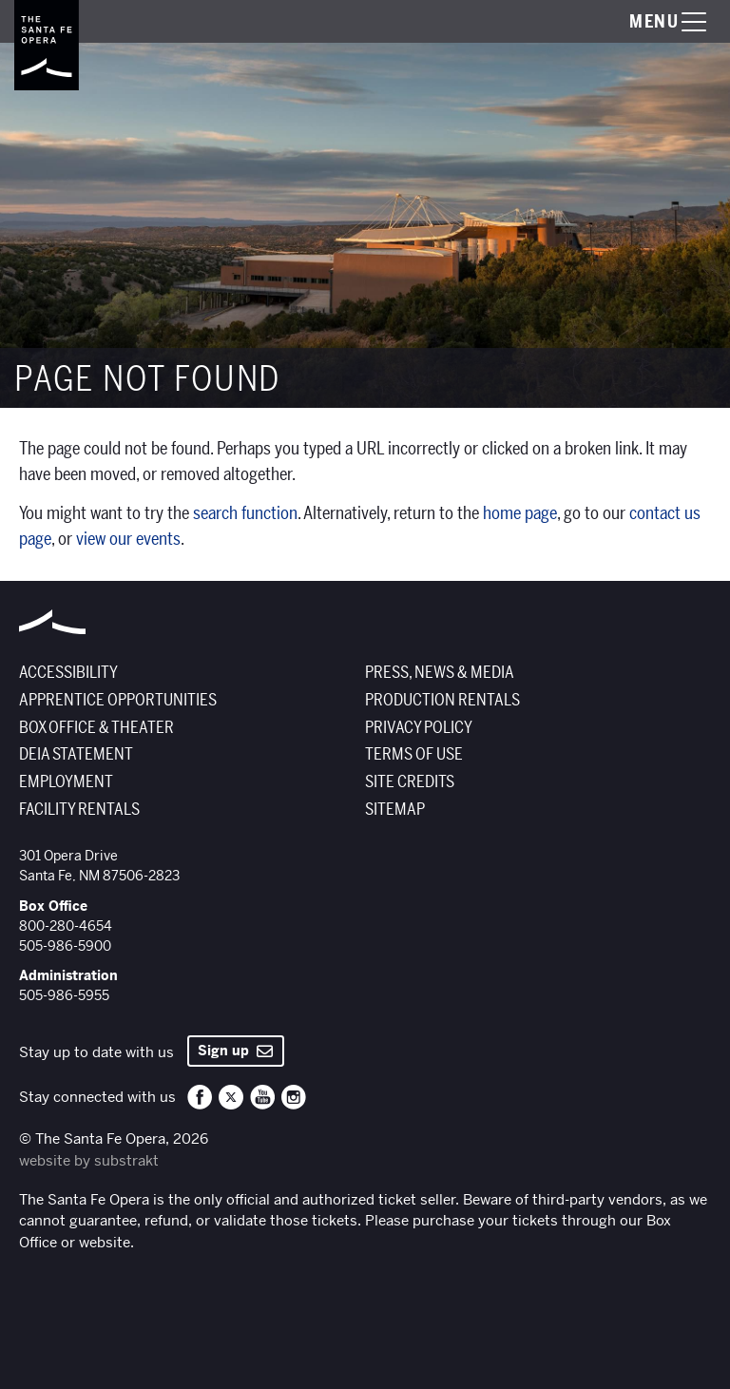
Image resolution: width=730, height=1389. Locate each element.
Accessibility (68, 673)
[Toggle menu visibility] (649, 22)
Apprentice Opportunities (118, 700)
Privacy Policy (418, 728)
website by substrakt (89, 1160)
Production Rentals (442, 700)
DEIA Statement (76, 754)
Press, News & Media (439, 673)
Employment (66, 782)
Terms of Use (414, 754)
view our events (128, 539)
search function (245, 513)
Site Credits (409, 782)
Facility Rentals (79, 809)
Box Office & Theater (96, 728)
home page (520, 513)
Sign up (235, 1050)
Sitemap (395, 809)
